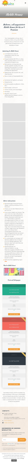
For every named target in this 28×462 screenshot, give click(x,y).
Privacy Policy (11, 443)
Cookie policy (11, 457)
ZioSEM (21, 457)
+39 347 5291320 (8, 420)
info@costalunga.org (9, 422)
